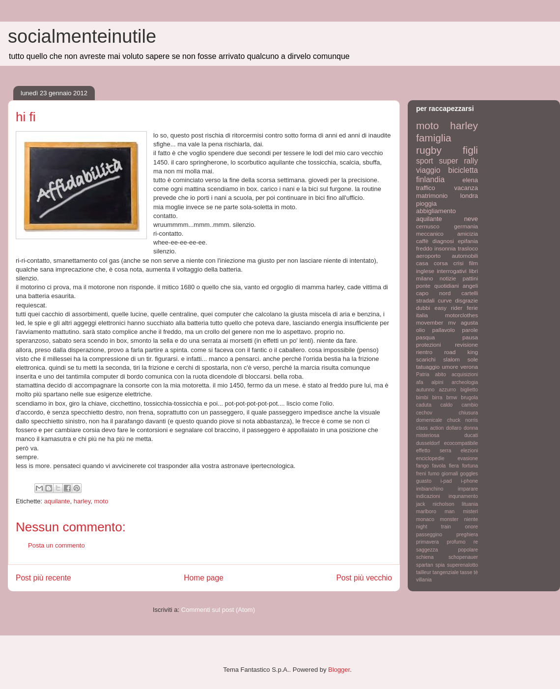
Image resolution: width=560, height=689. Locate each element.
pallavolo (443, 330)
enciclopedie (430, 458)
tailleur (423, 572)
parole (470, 330)
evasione (467, 458)
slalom (451, 359)
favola (439, 466)
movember (429, 322)
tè (476, 572)
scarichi (426, 359)
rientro (424, 352)
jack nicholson (435, 504)
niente (471, 519)
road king (461, 352)
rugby (429, 150)
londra (469, 195)
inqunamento (463, 496)
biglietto (469, 389)
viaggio (428, 170)
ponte (423, 285)
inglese (425, 271)
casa (422, 263)
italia (422, 315)
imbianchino (429, 489)
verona (469, 366)
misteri (470, 511)
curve (445, 300)
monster (449, 519)
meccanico (430, 233)
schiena (425, 557)
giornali (450, 473)
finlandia (430, 179)
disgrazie (466, 300)
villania (424, 579)
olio (420, 330)
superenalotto (462, 565)
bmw (451, 397)
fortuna (470, 466)
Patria (422, 374)
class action (430, 428)
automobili (465, 255)
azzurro (447, 389)
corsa (441, 263)
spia (440, 565)
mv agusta (463, 322)
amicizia (467, 233)
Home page (204, 578)
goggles (469, 473)
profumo (456, 542)
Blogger (339, 669)
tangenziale (446, 572)
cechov (424, 412)
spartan (424, 565)
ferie (472, 307)
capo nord (433, 293)
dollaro (453, 428)
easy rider (448, 307)
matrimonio (432, 195)
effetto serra (433, 450)
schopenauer (463, 557)
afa (419, 382)
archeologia (464, 382)
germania (466, 226)
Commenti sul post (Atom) (218, 609)
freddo (424, 248)
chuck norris (462, 420)
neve (471, 218)
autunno (425, 389)
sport (424, 161)
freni (421, 473)
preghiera (467, 534)
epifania (468, 241)
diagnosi (443, 241)
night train (433, 526)
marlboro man (435, 511)
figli (470, 150)
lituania (470, 504)
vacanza (466, 188)
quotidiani (446, 285)
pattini (470, 278)
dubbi (423, 307)
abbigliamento (436, 211)
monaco (425, 519)
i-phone (469, 481)
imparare (468, 489)
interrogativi (451, 271)
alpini (437, 382)
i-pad (446, 481)
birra (437, 397)
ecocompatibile (461, 443)
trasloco (468, 248)
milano (424, 278)
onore (471, 526)
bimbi (422, 397)
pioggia (426, 203)
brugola (469, 397)
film (473, 263)
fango (422, 466)
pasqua (425, 337)
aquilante (57, 501)
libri (473, 271)
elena (470, 180)
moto (101, 501)
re (476, 542)
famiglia (433, 137)
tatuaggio (428, 366)
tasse (466, 572)
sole (473, 359)
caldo (446, 405)
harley (82, 501)
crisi (458, 263)
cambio (470, 405)
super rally (458, 161)
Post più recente (43, 578)
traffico (425, 188)
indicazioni (428, 496)
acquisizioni (464, 374)
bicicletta (463, 170)
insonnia (445, 248)
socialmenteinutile (82, 36)
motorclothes (461, 315)
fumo (433, 473)
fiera (454, 466)
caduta (423, 405)
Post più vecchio (364, 578)
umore (450, 366)
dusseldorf (428, 443)
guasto (423, 481)
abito (440, 374)
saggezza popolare (447, 549)
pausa (470, 337)
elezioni (469, 450)
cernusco (427, 226)
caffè (422, 241)
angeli (470, 285)
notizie (448, 278)
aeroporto (428, 255)
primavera (427, 542)
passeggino (429, 534)
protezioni (428, 344)
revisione (466, 344)
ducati (471, 435)
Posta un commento (56, 545)
